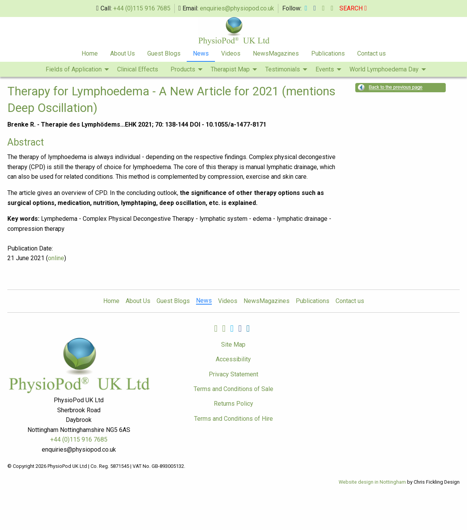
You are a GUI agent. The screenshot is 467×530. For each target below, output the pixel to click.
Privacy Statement (233, 374)
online (56, 258)
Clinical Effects (137, 69)
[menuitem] (89, 54)
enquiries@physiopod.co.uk (237, 8)
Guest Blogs (164, 53)
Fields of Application (74, 69)
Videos (230, 53)
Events (324, 69)
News (201, 53)
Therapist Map (230, 69)
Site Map (233, 344)
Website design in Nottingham (372, 482)
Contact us (371, 53)
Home (90, 53)
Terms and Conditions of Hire (233, 418)
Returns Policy (233, 403)
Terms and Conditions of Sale (233, 389)
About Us (122, 53)
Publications (328, 53)
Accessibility (233, 359)
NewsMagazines (276, 53)
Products (182, 69)
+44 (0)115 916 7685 (141, 8)
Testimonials (282, 69)
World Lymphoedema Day (384, 69)
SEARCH (353, 8)
